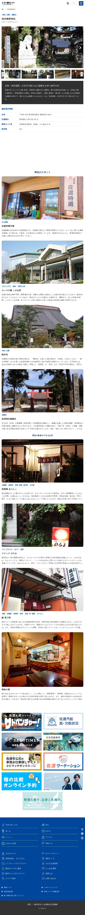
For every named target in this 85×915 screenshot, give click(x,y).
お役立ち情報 (9, 843)
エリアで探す (9, 878)
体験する (47, 843)
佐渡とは (47, 873)
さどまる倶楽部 (50, 863)
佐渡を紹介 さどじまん (13, 858)
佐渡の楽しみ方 (10, 824)
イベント (7, 837)
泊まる (46, 831)
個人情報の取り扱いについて (14, 895)
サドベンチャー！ (51, 853)
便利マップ (48, 858)
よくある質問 (49, 868)
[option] (42, 47)
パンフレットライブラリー (14, 863)
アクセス (47, 837)
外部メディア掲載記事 (51, 891)
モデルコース (9, 853)
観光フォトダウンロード (13, 873)
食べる (6, 831)
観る (45, 824)
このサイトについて (51, 887)
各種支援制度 (8, 891)
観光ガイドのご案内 (11, 868)
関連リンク (8, 887)
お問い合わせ (49, 878)
